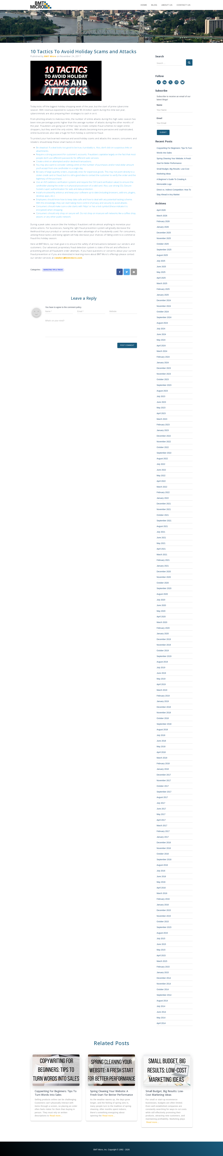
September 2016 (164, 859)
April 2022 (161, 481)
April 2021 (161, 549)
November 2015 (164, 916)
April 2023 (161, 413)
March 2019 (162, 690)
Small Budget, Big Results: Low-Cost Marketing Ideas (165, 1092)
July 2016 (161, 871)
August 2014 (162, 1001)
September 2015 (164, 927)
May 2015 (161, 950)
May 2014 (161, 1018)
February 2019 (163, 696)
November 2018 (164, 712)
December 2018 (164, 707)
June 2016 (161, 876)
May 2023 (161, 407)
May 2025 (161, 272)
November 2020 (164, 577)
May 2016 (161, 882)
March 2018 (162, 758)
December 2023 (164, 368)
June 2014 (161, 1012)
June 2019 (161, 673)
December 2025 (164, 232)
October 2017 (163, 786)
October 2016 (163, 854)
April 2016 (161, 888)
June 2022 (161, 470)
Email (159, 118)
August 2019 (162, 662)
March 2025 (162, 283)
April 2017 (161, 820)
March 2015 (162, 961)
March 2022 (162, 487)
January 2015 (163, 972)
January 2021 (163, 566)
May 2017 (161, 814)
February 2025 (163, 289)
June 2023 (161, 402)
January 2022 (163, 498)
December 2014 (164, 978)
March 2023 (162, 419)
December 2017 (164, 775)
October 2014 (163, 989)
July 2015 (161, 938)
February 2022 (163, 492)
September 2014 (164, 995)
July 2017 (161, 803)
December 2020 (164, 571)
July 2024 (161, 328)
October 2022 (163, 447)
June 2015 (161, 944)
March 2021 (162, 554)
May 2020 (161, 611)
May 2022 (161, 475)
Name (159, 105)
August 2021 (162, 526)
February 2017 (163, 831)
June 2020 (161, 605)
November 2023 (164, 374)
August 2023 (162, 391)
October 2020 (163, 583)
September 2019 (164, 656)
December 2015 (164, 910)
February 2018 (163, 763)
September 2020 (164, 588)
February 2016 (163, 899)
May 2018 (161, 746)
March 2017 (162, 825)
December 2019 (164, 639)
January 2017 (163, 837)
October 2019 (163, 650)
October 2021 (163, 515)
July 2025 (161, 261)
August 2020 (162, 594)
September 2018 (164, 724)
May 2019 (161, 679)
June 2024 (161, 334)
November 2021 (164, 509)
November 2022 (164, 441)
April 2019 (161, 684)
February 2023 (163, 424)
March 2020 (162, 622)
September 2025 (164, 249)
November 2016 (164, 848)
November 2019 (164, 645)
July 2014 (161, 1006)
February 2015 (163, 967)
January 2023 (163, 430)
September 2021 (164, 520)
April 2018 (161, 752)
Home (144, 5)
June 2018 (161, 741)
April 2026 (161, 210)
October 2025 (163, 244)
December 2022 (164, 436)
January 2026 (163, 227)
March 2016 (162, 893)
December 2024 (164, 300)
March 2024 (162, 351)
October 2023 (163, 379)
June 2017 (161, 809)
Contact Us (183, 5)
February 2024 (163, 357)
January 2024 (163, 362)
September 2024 (164, 317)
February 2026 (163, 221)
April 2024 (161, 345)
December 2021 (164, 503)
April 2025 (161, 278)
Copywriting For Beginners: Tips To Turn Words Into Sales (56, 1092)
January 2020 (163, 633)
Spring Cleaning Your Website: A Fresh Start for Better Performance (111, 1092)
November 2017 (164, 780)
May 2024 (161, 340)
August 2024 (162, 323)
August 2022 (162, 458)
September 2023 (164, 385)
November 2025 (164, 238)
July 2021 (161, 532)
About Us (166, 5)
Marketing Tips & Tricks (53, 270)
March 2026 (162, 216)
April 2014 (161, 1023)
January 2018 (163, 769)
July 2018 (161, 735)
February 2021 (163, 560)
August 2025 (162, 255)
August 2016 (162, 865)
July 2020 (161, 600)
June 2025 (161, 266)
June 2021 (161, 537)
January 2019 (163, 701)
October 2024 (163, 312)
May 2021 (161, 543)
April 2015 (161, 955)
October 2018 (163, 718)
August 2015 (162, 933)
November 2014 (164, 984)
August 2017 (162, 797)
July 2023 (161, 396)
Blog (154, 5)
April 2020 (161, 616)
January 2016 (163, 905)
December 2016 (164, 842)
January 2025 (163, 295)
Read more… (56, 1115)
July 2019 (161, 667)
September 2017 (164, 792)
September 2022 (164, 453)
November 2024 (164, 306)
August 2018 (162, 729)
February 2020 (163, 628)
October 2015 (163, 921)
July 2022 (161, 464)
